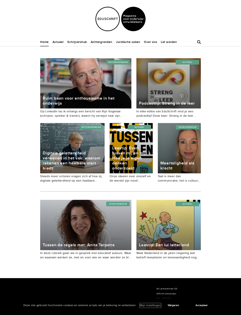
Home (44, 42)
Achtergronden (101, 42)
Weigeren (173, 305)
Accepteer (201, 305)
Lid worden (169, 42)
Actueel (58, 42)
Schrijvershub (77, 42)
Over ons (150, 42)
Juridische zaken (128, 42)
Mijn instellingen (150, 305)
